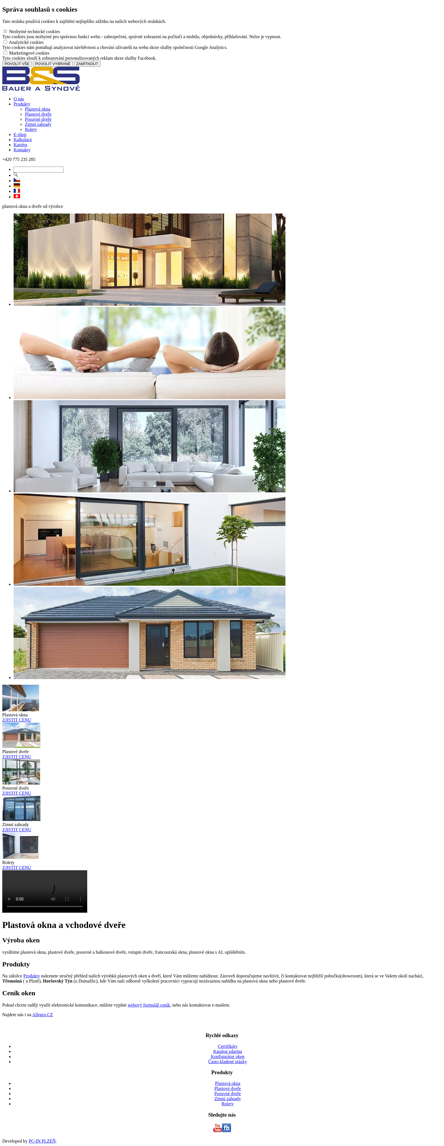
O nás (19, 98)
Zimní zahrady (38, 124)
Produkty (22, 104)
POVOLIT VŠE (17, 64)
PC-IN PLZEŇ (42, 1141)
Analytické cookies (23, 42)
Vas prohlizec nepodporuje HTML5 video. (44, 891)
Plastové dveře (38, 114)
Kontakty (22, 149)
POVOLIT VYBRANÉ (53, 64)
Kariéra (20, 144)
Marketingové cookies (26, 53)
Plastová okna (37, 109)
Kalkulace (23, 139)
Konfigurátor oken (228, 1056)
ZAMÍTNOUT (87, 64)
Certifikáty (227, 1046)
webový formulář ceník (149, 1005)
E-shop (20, 134)
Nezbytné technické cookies (31, 31)
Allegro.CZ (42, 1014)
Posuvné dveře (38, 119)
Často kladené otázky (227, 1061)
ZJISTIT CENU (16, 720)
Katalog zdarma (227, 1051)
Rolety (31, 129)
